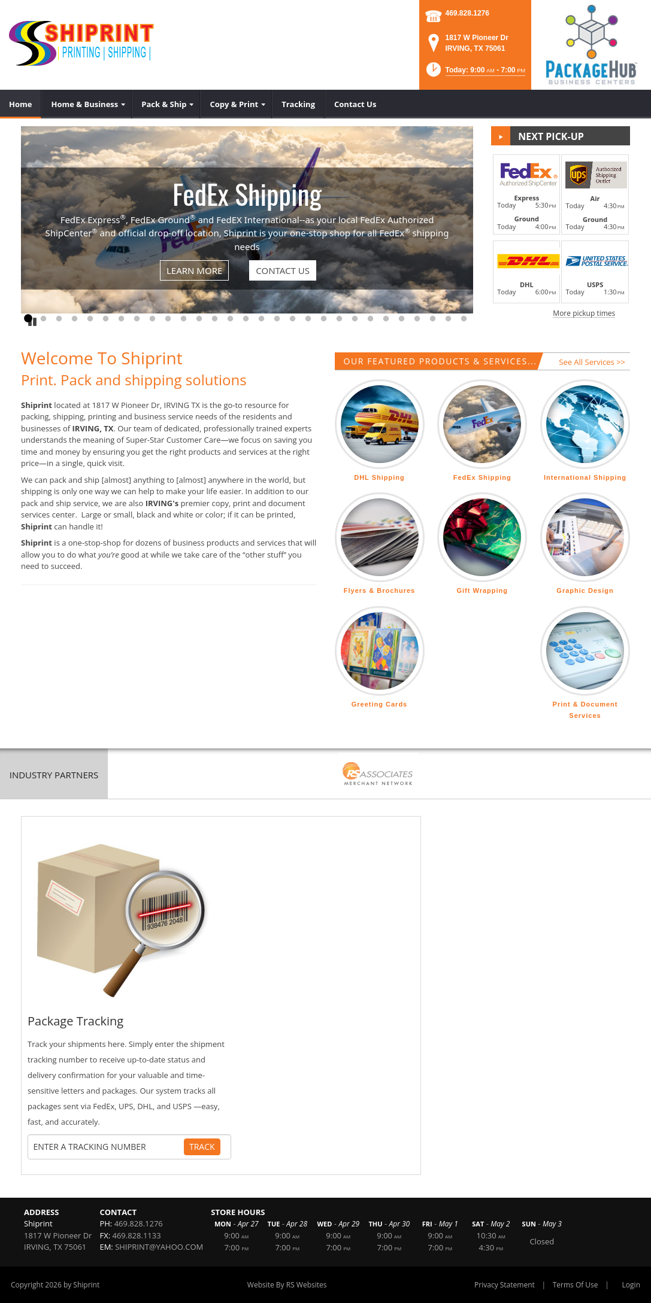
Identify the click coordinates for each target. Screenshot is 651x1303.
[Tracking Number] (108, 1146)
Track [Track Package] (202, 1146)
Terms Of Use (575, 1285)
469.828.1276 (467, 13)
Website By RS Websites (287, 1285)
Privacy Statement (504, 1285)
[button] (474, 73)
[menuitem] (20, 104)
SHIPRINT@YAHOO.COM (159, 1246)
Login (631, 1285)
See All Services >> (592, 362)
